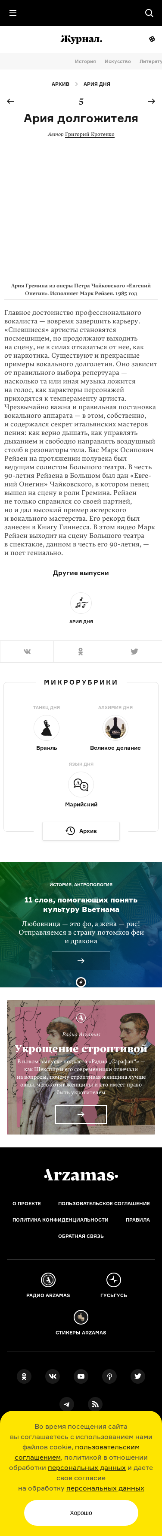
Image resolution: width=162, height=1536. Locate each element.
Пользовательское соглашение (104, 1204)
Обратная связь (81, 1236)
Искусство (118, 61)
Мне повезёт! (152, 39)
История (85, 61)
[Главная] (81, 1175)
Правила (138, 1220)
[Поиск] (149, 12)
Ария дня (97, 84)
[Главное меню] (13, 13)
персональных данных (87, 1467)
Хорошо (81, 1512)
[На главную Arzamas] (81, 13)
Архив (60, 84)
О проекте (26, 1204)
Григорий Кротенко (90, 134)
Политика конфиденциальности (60, 1220)
